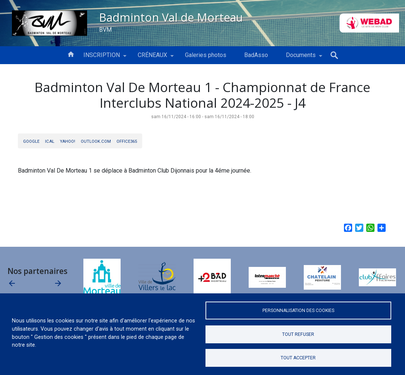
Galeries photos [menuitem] (205, 55)
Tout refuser (298, 334)
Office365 (127, 141)
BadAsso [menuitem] (256, 55)
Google (31, 141)
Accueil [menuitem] (70, 53)
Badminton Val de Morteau (171, 17)
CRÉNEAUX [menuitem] (152, 57)
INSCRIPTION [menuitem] (101, 57)
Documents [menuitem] (301, 57)
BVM (105, 29)
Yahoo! (67, 141)
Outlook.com (96, 141)
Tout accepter (298, 357)
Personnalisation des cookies (298, 310)
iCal (49, 141)
